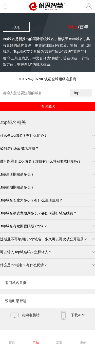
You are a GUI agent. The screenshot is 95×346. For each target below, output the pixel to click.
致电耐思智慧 (15, 301)
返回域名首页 (15, 283)
